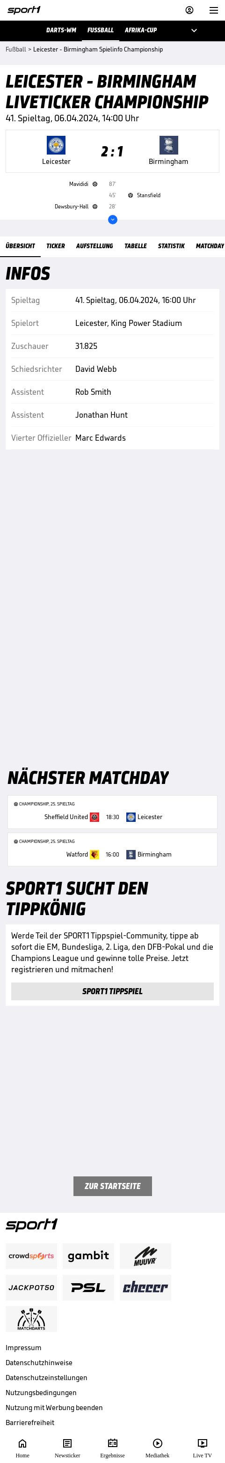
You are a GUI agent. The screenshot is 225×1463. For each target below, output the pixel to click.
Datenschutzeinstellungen (46, 1377)
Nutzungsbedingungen (41, 1392)
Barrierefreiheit (30, 1422)
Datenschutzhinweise (39, 1362)
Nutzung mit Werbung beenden (54, 1407)
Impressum (24, 1347)
